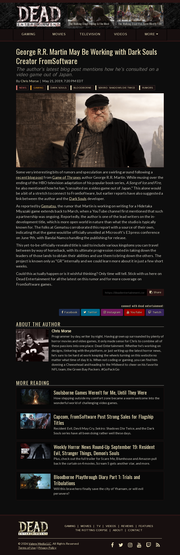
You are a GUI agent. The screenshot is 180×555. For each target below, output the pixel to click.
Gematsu (48, 206)
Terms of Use (27, 547)
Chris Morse (30, 81)
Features (146, 526)
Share (155, 292)
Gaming (38, 88)
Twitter (90, 312)
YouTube (134, 312)
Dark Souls (58, 88)
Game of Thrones (66, 177)
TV (98, 526)
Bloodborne (82, 88)
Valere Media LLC (40, 543)
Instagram (112, 312)
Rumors (147, 88)
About (118, 530)
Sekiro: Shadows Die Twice (116, 88)
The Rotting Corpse (91, 530)
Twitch (154, 312)
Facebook (69, 312)
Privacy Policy (47, 547)
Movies (86, 526)
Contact (135, 530)
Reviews (127, 526)
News (22, 88)
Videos (111, 526)
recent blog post (29, 177)
